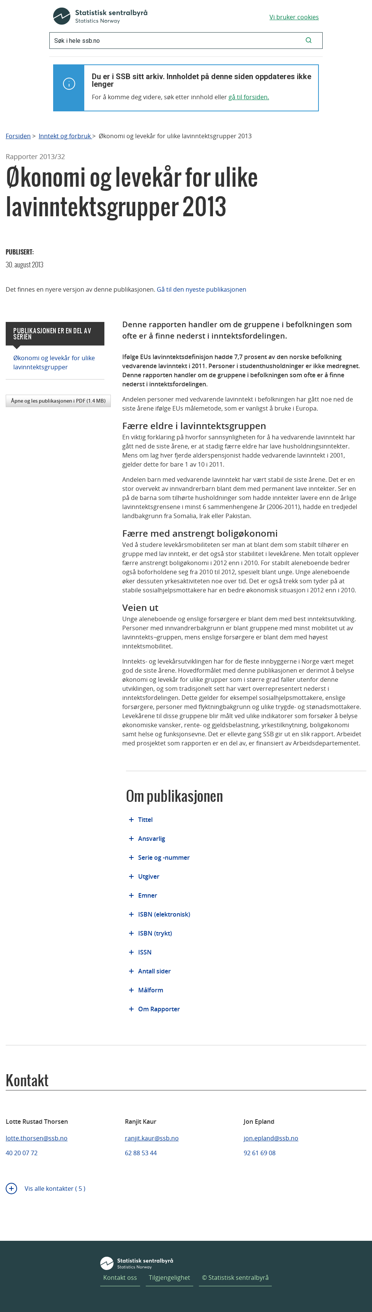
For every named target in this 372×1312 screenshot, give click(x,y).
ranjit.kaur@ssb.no (152, 1138)
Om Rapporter (159, 1009)
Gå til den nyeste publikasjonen (201, 289)
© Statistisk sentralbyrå (235, 1277)
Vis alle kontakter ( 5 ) (55, 1188)
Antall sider (154, 971)
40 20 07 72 (22, 1153)
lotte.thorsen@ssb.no (37, 1138)
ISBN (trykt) (155, 933)
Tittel (145, 819)
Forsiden (18, 136)
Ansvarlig (151, 838)
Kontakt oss (120, 1277)
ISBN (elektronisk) (164, 914)
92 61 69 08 (260, 1153)
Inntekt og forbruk (65, 136)
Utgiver (148, 876)
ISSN (145, 952)
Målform (150, 990)
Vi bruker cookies (294, 17)
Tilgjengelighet (169, 1277)
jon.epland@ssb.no (271, 1138)
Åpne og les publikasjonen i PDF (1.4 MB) (58, 400)
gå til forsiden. (249, 97)
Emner (147, 895)
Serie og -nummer (164, 857)
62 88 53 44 (141, 1153)
